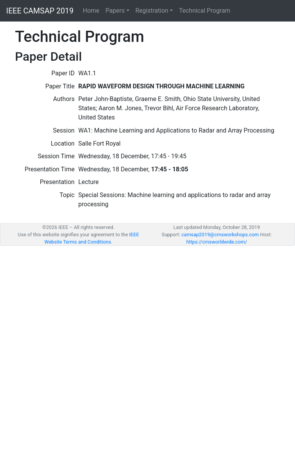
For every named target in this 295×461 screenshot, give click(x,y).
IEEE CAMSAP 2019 (40, 10)
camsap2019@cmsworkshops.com (220, 234)
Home (91, 10)
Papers (115, 10)
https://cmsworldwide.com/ (216, 242)
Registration (152, 10)
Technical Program (204, 10)
